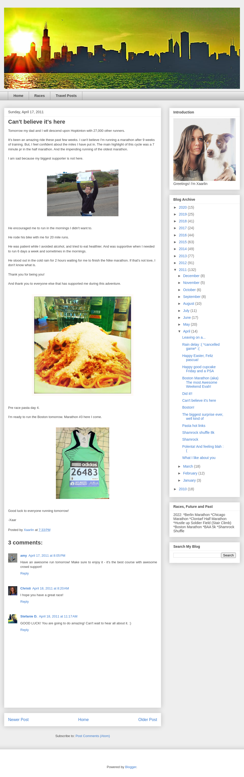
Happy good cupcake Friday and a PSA (199, 369)
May (187, 324)
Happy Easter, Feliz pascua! (197, 358)
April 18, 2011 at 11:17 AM (58, 616)
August (189, 303)
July (186, 311)
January (190, 480)
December (191, 276)
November (191, 283)
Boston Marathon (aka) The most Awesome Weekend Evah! (200, 382)
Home (18, 96)
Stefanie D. (28, 616)
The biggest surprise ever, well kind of (202, 416)
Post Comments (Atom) (92, 736)
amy (23, 555)
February (190, 473)
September (192, 297)
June (187, 317)
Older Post (147, 719)
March (188, 466)
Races (39, 96)
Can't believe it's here (199, 400)
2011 (183, 270)
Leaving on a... (194, 337)
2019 (183, 214)
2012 (183, 263)
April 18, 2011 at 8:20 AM (50, 588)
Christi (25, 588)
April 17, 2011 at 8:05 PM (46, 555)
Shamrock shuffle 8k (198, 432)
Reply (24, 573)
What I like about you (199, 458)
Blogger (130, 767)
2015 (183, 242)
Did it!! (187, 394)
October (190, 290)
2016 (183, 235)
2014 (183, 249)
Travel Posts (66, 96)
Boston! (188, 407)
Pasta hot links (193, 426)
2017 (183, 228)
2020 (183, 207)
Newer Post (18, 719)
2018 (183, 221)
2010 (183, 489)
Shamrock (190, 439)
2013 (183, 256)
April (187, 331)
